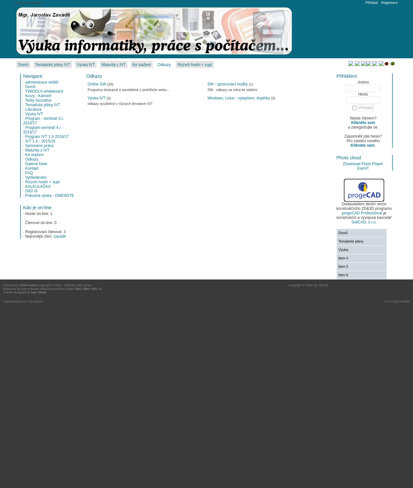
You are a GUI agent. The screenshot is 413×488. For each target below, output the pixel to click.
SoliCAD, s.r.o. (363, 222)
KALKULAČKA (38, 186)
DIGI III (31, 191)
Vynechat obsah (28, 3)
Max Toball (38, 292)
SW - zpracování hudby (227, 84)
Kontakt (31, 168)
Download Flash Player (363, 164)
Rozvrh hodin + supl (42, 182)
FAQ (29, 173)
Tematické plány (350, 241)
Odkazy (31, 159)
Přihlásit (371, 3)
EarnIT (363, 168)
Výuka (343, 250)
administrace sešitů (41, 82)
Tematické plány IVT (42, 105)
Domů (30, 87)
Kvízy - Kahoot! (38, 96)
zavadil (60, 236)
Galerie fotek (36, 164)
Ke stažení (34, 155)
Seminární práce (39, 145)
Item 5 (343, 266)
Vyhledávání (36, 177)
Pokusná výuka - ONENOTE (49, 195)
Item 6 (343, 275)
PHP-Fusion (28, 285)
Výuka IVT (34, 114)
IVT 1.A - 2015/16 (40, 141)
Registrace (389, 3)
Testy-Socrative (38, 100)
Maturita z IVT (37, 150)
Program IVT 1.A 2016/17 (47, 136)
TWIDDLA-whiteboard (44, 91)
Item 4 (343, 258)
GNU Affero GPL (86, 288)
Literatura (33, 109)
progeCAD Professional (362, 213)
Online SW (97, 84)
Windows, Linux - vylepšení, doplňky (238, 98)
